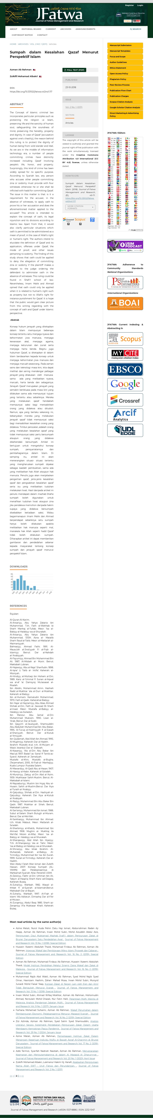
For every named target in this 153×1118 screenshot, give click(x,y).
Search (135, 29)
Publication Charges (119, 96)
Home (13, 44)
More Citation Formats (75, 207)
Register (129, 5)
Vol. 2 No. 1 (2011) (38, 44)
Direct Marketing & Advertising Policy (124, 114)
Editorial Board (31, 29)
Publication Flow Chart (120, 90)
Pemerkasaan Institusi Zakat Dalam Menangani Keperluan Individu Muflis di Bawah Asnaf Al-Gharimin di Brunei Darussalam (57, 1040)
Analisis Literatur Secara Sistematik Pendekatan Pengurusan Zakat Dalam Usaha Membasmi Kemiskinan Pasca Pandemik (57, 1025)
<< (11, 1076)
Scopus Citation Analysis (121, 102)
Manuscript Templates (120, 51)
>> (22, 1076)
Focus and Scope (118, 57)
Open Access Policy (119, 73)
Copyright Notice (22, 35)
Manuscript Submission (120, 45)
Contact (42, 35)
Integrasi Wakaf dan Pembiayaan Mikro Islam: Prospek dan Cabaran (62, 950)
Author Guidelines (118, 62)
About (13, 29)
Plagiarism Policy (118, 79)
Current (51, 29)
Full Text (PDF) (75, 70)
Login (140, 5)
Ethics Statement (118, 68)
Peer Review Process (120, 85)
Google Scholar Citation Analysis (125, 107)
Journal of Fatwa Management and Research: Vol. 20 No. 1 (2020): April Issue (55, 1058)
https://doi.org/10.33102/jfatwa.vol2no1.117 (31, 91)
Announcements (85, 29)
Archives (65, 29)
